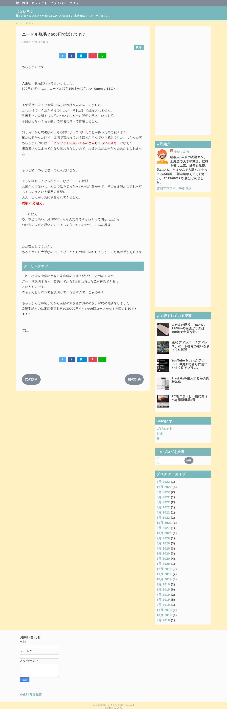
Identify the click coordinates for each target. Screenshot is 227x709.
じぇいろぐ (25, 11)
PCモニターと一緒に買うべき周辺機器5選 (189, 398)
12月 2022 (164, 487)
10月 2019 (164, 579)
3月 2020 (163, 553)
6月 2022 (163, 502)
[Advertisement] (183, 80)
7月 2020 (163, 538)
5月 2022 (163, 507)
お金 (25, 3)
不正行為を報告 (31, 694)
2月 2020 (163, 558)
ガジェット (39, 3)
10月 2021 (164, 523)
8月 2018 (163, 620)
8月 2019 (163, 589)
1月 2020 (163, 564)
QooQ (119, 708)
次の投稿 (31, 379)
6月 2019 (163, 599)
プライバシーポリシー (66, 3)
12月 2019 (164, 569)
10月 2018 (164, 615)
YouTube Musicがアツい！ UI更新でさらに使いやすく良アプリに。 (189, 364)
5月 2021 (163, 528)
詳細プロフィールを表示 (174, 188)
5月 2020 (163, 543)
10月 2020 (164, 533)
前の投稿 (134, 379)
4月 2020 (163, 548)
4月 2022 (163, 512)
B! (82, 55)
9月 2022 (163, 492)
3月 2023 (163, 481)
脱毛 (138, 47)
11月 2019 (164, 574)
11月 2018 (164, 610)
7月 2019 (163, 594)
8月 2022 (163, 497)
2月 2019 (163, 605)
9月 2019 (163, 584)
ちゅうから (182, 151)
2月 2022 (163, 517)
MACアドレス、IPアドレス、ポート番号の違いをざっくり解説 (190, 346)
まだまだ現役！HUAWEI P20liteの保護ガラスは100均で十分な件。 (189, 328)
